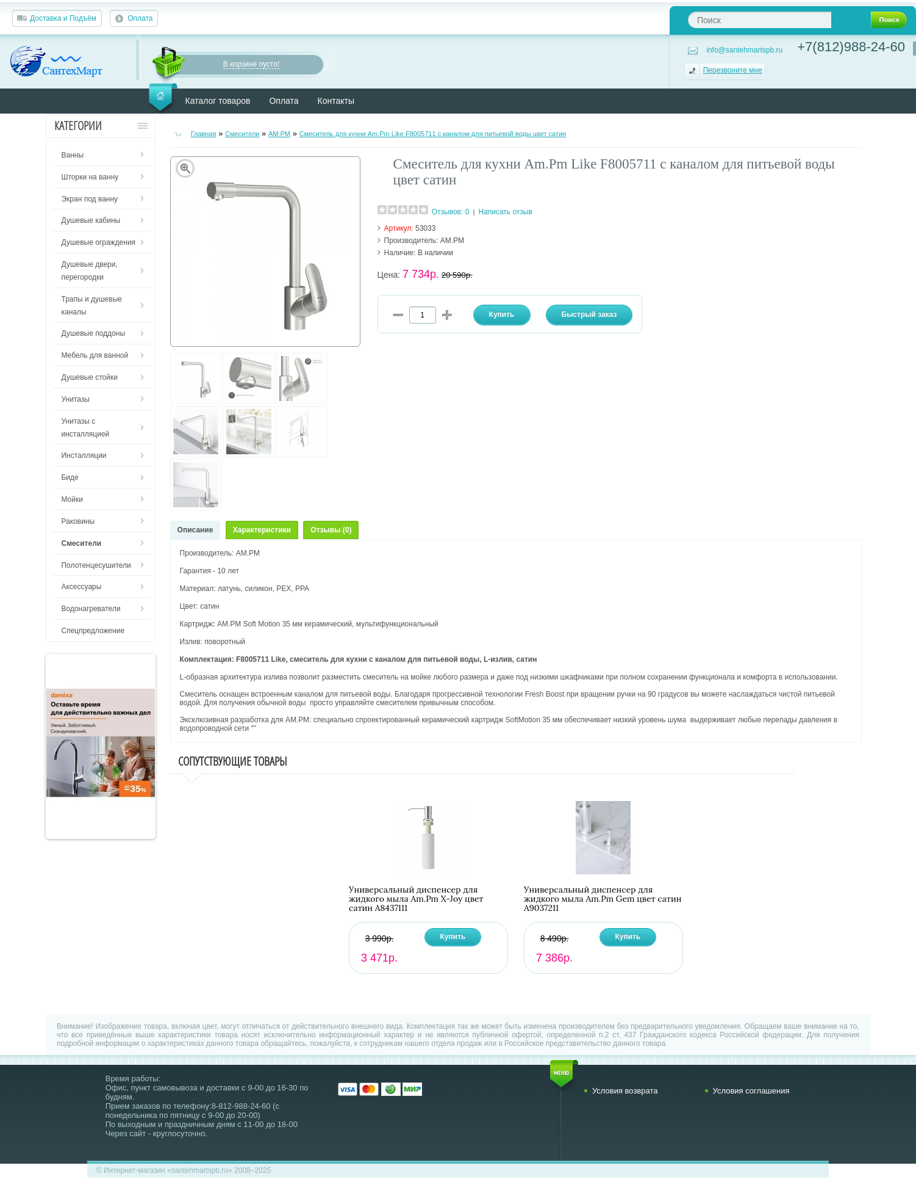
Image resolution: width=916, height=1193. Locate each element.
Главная (203, 133)
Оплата (139, 18)
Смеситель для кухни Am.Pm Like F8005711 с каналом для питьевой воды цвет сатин (432, 133)
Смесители (242, 133)
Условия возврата (625, 1090)
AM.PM (279, 133)
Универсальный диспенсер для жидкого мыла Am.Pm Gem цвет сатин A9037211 (602, 899)
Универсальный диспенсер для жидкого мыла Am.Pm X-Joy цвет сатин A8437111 (416, 899)
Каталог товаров (218, 101)
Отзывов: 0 (451, 212)
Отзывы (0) (330, 530)
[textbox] (759, 20)
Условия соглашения (751, 1090)
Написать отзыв (505, 212)
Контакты (336, 101)
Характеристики (262, 530)
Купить (453, 936)
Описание (195, 530)
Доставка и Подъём (63, 18)
